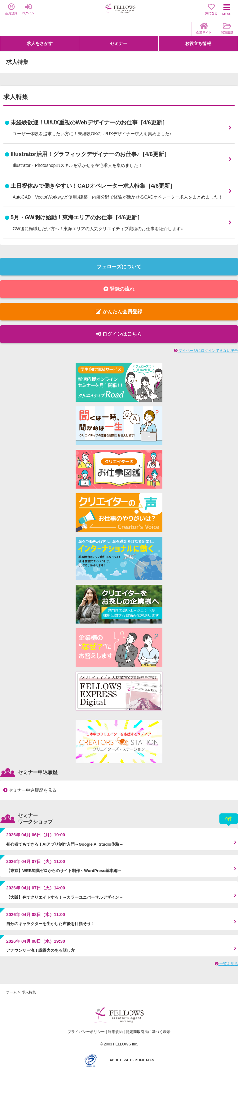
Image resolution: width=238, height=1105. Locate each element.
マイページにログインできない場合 (206, 350)
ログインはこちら (119, 334)
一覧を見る (226, 964)
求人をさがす (40, 43)
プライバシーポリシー (86, 1032)
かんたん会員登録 (119, 311)
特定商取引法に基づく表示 (148, 1032)
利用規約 (115, 1032)
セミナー (118, 43)
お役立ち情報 (198, 43)
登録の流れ (119, 289)
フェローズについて (119, 266)
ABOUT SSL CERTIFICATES (132, 1060)
